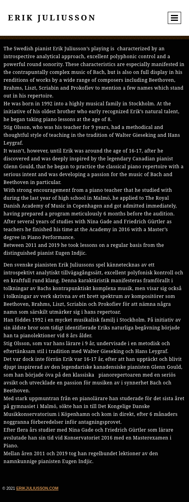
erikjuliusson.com (37, 488)
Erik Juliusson (52, 17)
